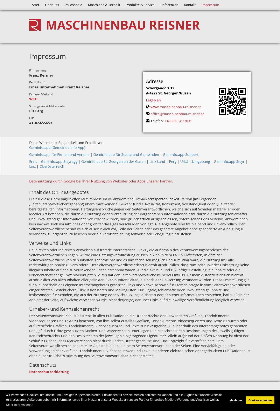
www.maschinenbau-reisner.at (175, 107)
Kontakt (190, 5)
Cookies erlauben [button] (260, 400)
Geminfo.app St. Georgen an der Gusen (113, 161)
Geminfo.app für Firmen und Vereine (59, 154)
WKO (33, 99)
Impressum (210, 5)
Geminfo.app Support (180, 154)
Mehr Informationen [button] (19, 405)
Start (35, 5)
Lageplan (153, 100)
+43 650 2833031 (178, 121)
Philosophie (73, 5)
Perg (172, 161)
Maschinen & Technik (104, 5)
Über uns (52, 5)
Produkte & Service (140, 5)
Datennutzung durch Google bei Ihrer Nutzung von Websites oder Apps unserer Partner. (101, 181)
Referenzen (169, 5)
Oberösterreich (51, 166)
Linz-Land (157, 161)
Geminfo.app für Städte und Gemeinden (126, 154)
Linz (32, 166)
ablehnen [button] (235, 400)
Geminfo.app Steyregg (59, 161)
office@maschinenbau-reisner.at (177, 114)
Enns (33, 161)
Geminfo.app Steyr (229, 161)
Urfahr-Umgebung (195, 161)
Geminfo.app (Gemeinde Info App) (57, 147)
